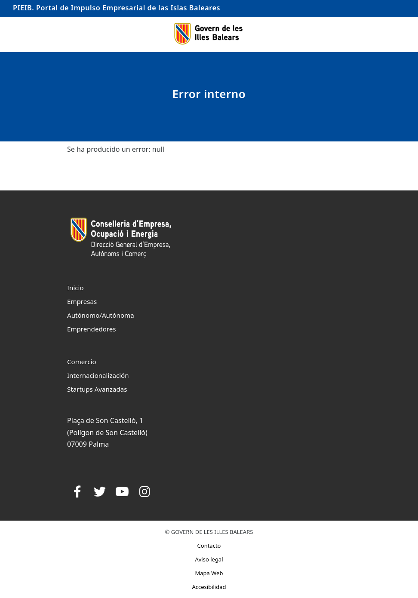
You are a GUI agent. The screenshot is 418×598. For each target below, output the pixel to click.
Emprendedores (91, 329)
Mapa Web (209, 573)
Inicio (75, 287)
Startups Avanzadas (97, 389)
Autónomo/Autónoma (100, 315)
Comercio (81, 361)
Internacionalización (98, 375)
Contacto (209, 545)
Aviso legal (209, 559)
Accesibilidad (209, 587)
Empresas (82, 301)
